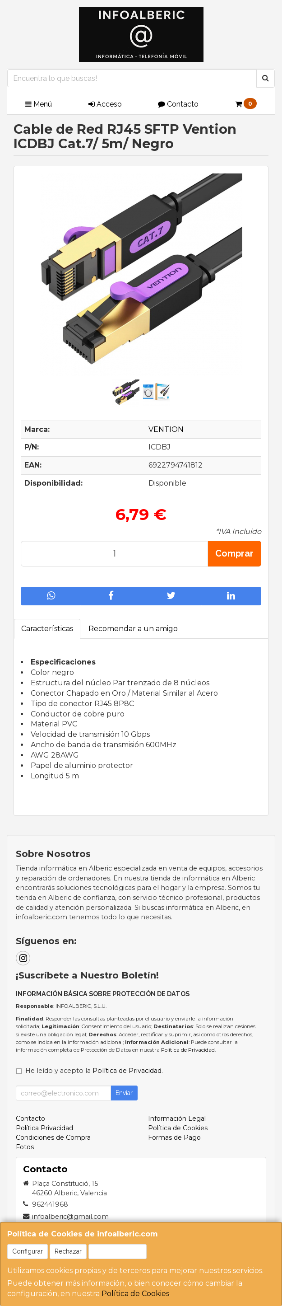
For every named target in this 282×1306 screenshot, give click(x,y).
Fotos (25, 1147)
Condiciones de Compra (53, 1137)
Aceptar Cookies (117, 1251)
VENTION (166, 429)
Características (47, 628)
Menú (38, 104)
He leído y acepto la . (94, 1071)
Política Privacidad (44, 1128)
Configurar (27, 1251)
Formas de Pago (174, 1137)
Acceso (105, 104)
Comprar (234, 553)
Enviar (124, 1092)
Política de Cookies (135, 1293)
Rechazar (68, 1251)
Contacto (178, 104)
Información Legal (177, 1118)
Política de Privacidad (188, 1050)
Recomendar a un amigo (133, 628)
